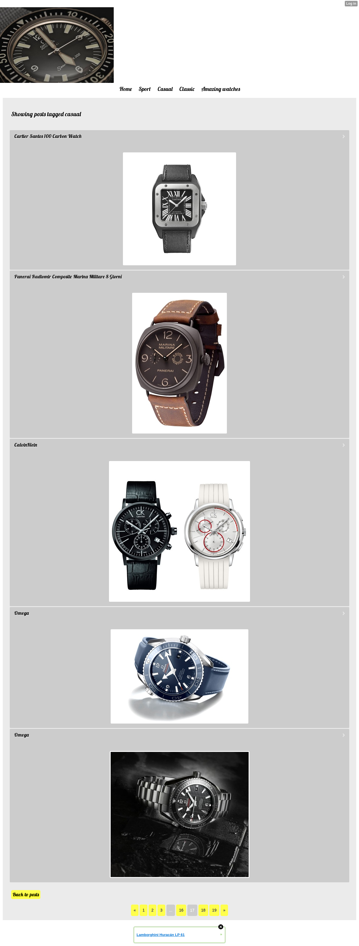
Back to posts (26, 894)
